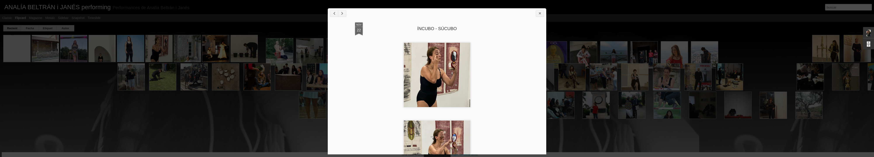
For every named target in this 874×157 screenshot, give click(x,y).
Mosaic (50, 18)
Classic (7, 18)
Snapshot (78, 18)
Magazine (35, 18)
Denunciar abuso (469, 154)
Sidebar (63, 18)
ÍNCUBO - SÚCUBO (437, 28)
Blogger (454, 154)
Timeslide (94, 18)
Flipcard (20, 18)
